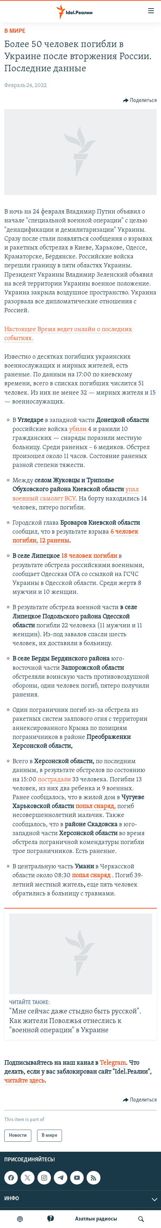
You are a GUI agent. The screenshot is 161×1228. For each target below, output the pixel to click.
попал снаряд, (96, 806)
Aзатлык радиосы (96, 1219)
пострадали (54, 779)
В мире (14, 31)
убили (78, 429)
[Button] (140, 100)
